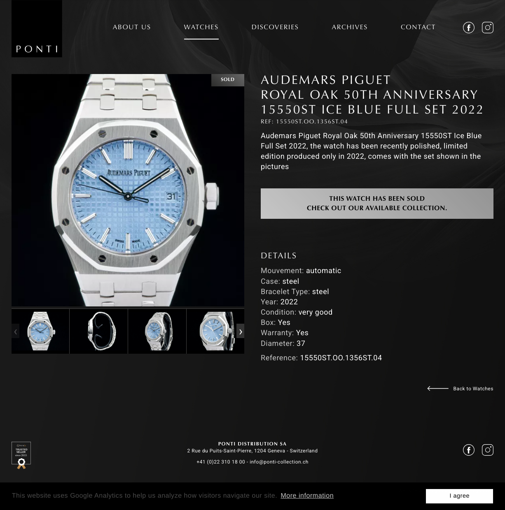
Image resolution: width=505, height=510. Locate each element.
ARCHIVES (350, 28)
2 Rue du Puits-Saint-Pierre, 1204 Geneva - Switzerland (252, 451)
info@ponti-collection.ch (279, 462)
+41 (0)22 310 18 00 (220, 462)
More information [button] (307, 495)
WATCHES (201, 28)
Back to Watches (473, 389)
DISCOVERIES (275, 28)
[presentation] (15, 331)
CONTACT (418, 28)
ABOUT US (132, 28)
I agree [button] (459, 496)
